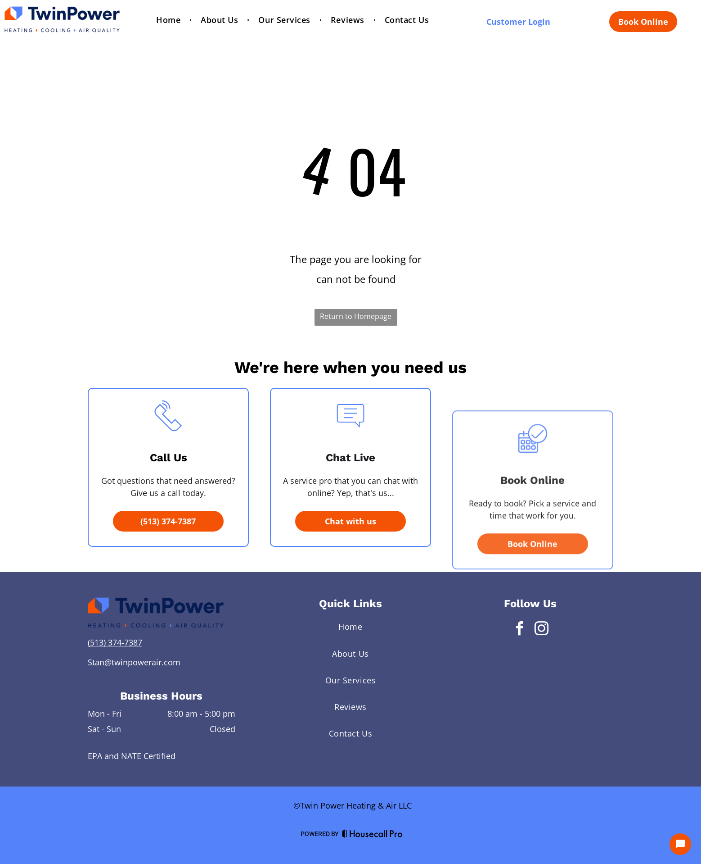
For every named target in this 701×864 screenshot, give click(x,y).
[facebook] (519, 630)
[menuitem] (169, 20)
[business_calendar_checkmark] (532, 503)
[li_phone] (168, 466)
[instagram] (541, 630)
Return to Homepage (355, 316)
